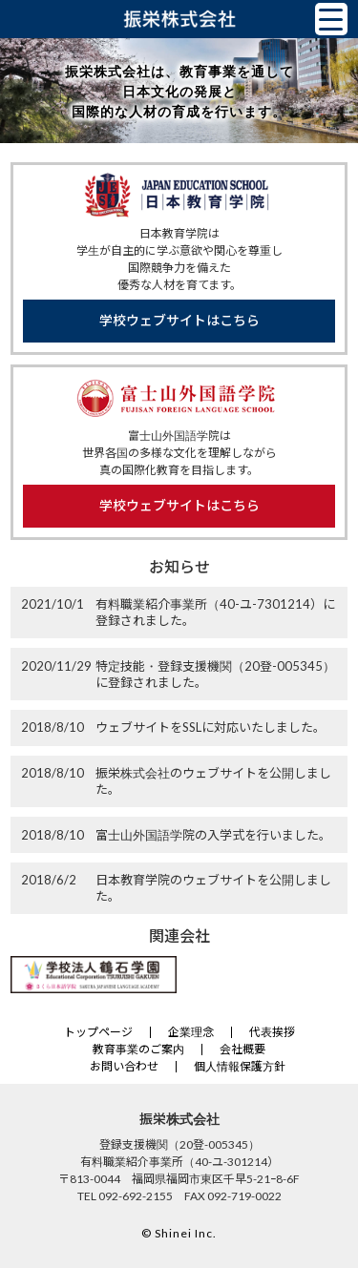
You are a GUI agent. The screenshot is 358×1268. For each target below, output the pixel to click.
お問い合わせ (124, 1066)
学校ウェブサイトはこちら (179, 320)
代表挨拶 (272, 1032)
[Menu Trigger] (331, 19)
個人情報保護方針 (239, 1066)
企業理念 (191, 1032)
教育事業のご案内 (138, 1049)
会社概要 (242, 1049)
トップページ (98, 1032)
